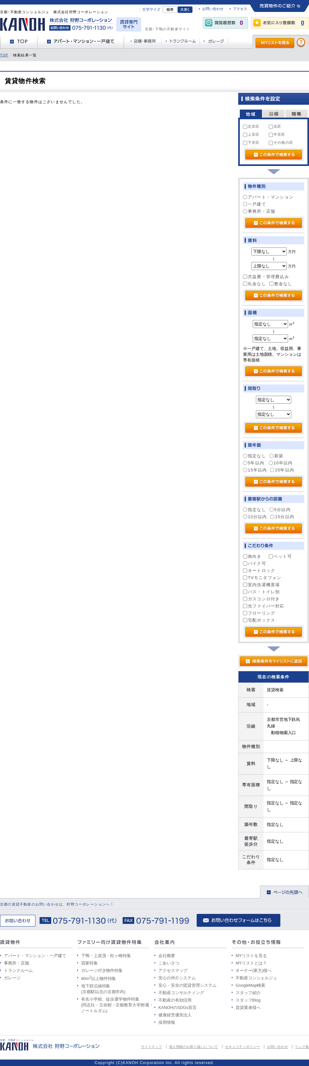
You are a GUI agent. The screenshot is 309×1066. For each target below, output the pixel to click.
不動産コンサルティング (181, 992)
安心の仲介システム (177, 977)
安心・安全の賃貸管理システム (187, 985)
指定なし (254, 455)
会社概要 (166, 955)
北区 (275, 126)
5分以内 (280, 509)
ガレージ (12, 977)
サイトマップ (151, 1047)
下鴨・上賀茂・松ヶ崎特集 (106, 955)
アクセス (240, 9)
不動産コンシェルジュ (256, 977)
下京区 (251, 143)
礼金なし (254, 283)
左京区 (251, 126)
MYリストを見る (251, 955)
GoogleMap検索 (250, 985)
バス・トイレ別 (261, 591)
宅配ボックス (259, 620)
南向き (252, 556)
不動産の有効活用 (175, 1000)
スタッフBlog (248, 1000)
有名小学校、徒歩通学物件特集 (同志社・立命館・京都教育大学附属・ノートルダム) (117, 1005)
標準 (170, 9)
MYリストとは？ (251, 963)
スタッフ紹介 (248, 992)
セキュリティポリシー (242, 1047)
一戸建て (254, 204)
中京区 (277, 134)
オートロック (259, 570)
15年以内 (255, 470)
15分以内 (282, 516)
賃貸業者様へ (248, 1007)
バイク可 (254, 563)
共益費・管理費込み (266, 276)
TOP (4, 55)
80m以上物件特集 (98, 978)
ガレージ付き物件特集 (102, 970)
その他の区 (281, 143)
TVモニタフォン (262, 577)
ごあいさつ (168, 963)
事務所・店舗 (259, 211)
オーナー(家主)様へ (254, 970)
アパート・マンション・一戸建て (35, 955)
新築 (276, 455)
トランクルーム (18, 970)
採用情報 (166, 1022)
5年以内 (253, 462)
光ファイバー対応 (264, 606)
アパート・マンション (268, 197)
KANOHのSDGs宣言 (177, 1007)
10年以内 (281, 462)
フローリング (259, 613)
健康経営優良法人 (175, 1015)
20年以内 (282, 470)
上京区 (251, 134)
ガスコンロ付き (261, 598)
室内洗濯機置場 (261, 584)
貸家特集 (89, 963)
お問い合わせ (212, 9)
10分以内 (255, 516)
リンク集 (302, 1047)
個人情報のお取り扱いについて (193, 1047)
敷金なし (281, 283)
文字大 (185, 9)
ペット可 (280, 556)
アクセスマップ (172, 970)
